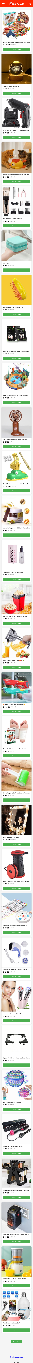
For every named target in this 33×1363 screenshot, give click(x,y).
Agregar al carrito (16, 49)
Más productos (16, 1341)
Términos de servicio (16, 1357)
